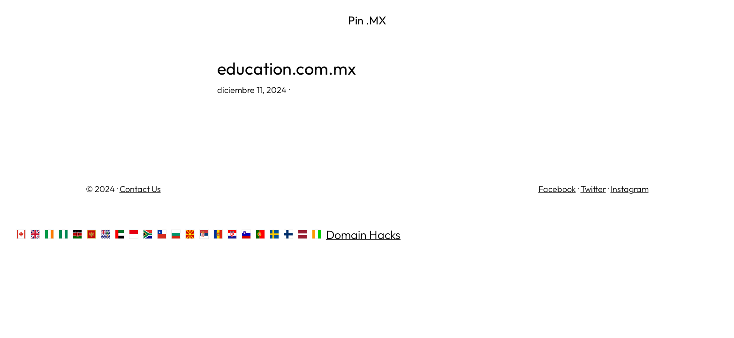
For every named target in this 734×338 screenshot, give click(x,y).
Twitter (593, 189)
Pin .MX (367, 20)
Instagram (630, 189)
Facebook (557, 189)
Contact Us (140, 189)
